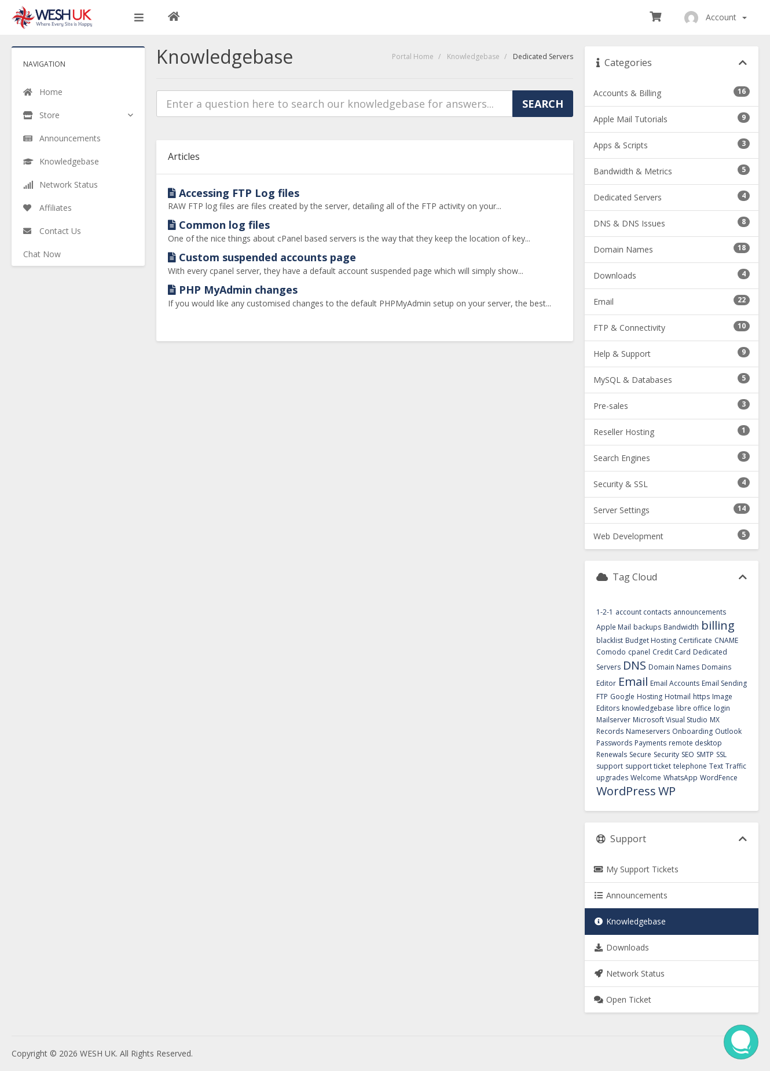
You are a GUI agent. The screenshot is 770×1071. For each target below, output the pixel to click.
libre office (694, 708)
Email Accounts (674, 683)
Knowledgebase (473, 56)
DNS (634, 665)
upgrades (612, 778)
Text (716, 766)
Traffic (735, 766)
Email (633, 681)
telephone (690, 766)
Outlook (728, 731)
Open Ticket (622, 999)
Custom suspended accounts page (262, 257)
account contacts (643, 612)
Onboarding (692, 731)
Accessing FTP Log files (233, 193)
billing (718, 625)
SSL (721, 754)
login (722, 708)
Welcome (645, 778)
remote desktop (695, 743)
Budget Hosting (650, 640)
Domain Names (673, 667)
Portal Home (413, 56)
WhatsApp (680, 778)
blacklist (609, 640)
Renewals (611, 754)
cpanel (639, 652)
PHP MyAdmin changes (233, 290)
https (701, 696)
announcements (699, 612)
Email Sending (724, 683)
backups (647, 627)
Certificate (695, 640)
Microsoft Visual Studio (670, 720)
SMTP (705, 754)
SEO (687, 754)
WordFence (719, 778)
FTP (602, 696)
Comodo (611, 652)
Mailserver (613, 720)
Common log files (219, 225)
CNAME (726, 640)
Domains (716, 667)
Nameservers (648, 731)
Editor (606, 683)
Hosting (649, 696)
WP (667, 791)
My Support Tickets (636, 869)
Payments (650, 743)
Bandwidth (681, 627)
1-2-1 (604, 612)
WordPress (626, 791)
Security (666, 754)
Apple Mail (613, 627)
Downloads (621, 947)
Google (622, 696)
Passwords (614, 743)
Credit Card (671, 652)
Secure (640, 754)
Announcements (630, 895)
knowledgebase (648, 708)
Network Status (629, 973)
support (609, 766)
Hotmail (678, 696)
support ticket (648, 766)
